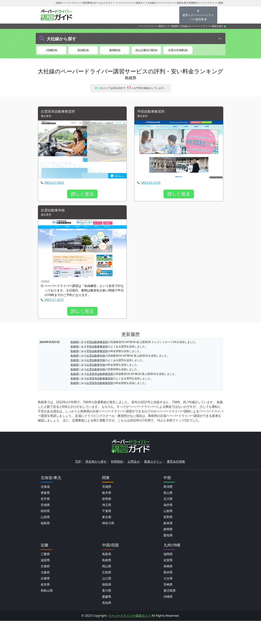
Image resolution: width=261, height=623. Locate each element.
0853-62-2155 (150, 184)
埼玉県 (106, 507)
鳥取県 (106, 556)
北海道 (45, 489)
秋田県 (45, 513)
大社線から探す (61, 38)
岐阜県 (168, 525)
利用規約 (117, 464)
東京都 (106, 519)
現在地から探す (96, 464)
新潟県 (168, 489)
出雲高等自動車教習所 (60, 113)
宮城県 (45, 507)
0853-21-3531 (54, 302)
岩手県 (45, 501)
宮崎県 (168, 586)
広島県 (106, 574)
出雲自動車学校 (54, 212)
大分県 (168, 580)
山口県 (106, 580)
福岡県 (168, 556)
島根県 (174, 26)
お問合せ (134, 464)
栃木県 (106, 495)
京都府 (45, 568)
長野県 (168, 519)
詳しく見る (82, 195)
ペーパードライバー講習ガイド (154, 26)
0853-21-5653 (54, 184)
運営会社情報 (176, 464)
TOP (78, 464)
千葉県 (106, 513)
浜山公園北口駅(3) (146, 50)
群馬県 (106, 501)
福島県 (45, 525)
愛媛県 (106, 599)
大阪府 (45, 574)
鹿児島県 (169, 593)
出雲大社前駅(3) (178, 50)
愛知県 (168, 537)
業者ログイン (153, 464)
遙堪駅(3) (114, 50)
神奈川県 (108, 525)
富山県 (168, 495)
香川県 (106, 593)
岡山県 (106, 568)
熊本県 (168, 574)
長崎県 (168, 568)
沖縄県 (168, 599)
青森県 (45, 495)
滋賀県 (45, 562)
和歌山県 (47, 593)
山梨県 (168, 513)
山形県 (45, 519)
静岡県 (168, 531)
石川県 (168, 501)
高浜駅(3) (83, 50)
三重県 (45, 556)
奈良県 (45, 586)
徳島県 (106, 586)
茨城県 (106, 489)
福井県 (168, 507)
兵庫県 (45, 580)
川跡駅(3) (51, 50)
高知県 (106, 605)
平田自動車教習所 (152, 113)
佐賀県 (168, 562)
